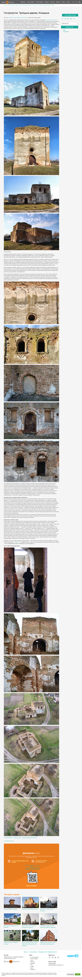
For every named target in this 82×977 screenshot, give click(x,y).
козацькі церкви (17, 837)
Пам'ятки (51, 1)
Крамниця (23, 1)
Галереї (63, 1)
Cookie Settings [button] (70, 974)
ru (75, 1)
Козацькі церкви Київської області (29, 837)
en (77, 1)
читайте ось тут (17, 542)
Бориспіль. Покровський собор (30, 909)
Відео (32, 968)
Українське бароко (9, 837)
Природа (57, 1)
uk (73, 1)
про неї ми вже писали (50, 19)
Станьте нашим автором (70, 15)
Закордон (45, 1)
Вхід (64, 30)
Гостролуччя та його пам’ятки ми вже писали (18, 17)
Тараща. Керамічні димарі (10, 909)
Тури (32, 960)
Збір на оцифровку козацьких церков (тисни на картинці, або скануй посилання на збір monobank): (32, 867)
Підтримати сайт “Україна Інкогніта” (48, 952)
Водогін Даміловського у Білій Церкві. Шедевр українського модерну (29, 944)
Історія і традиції (29, 1)
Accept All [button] (78, 974)
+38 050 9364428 (52, 963)
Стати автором (33, 952)
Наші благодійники (31, 885)
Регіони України (37, 1)
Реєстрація (65, 31)
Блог (32, 964)
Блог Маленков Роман (9, 840)
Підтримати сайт (69, 27)
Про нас (68, 1)
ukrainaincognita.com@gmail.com (55, 965)
